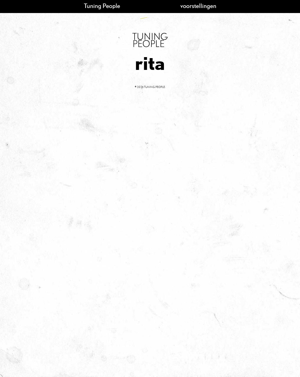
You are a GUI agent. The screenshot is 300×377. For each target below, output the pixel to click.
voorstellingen (198, 6)
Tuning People (102, 6)
